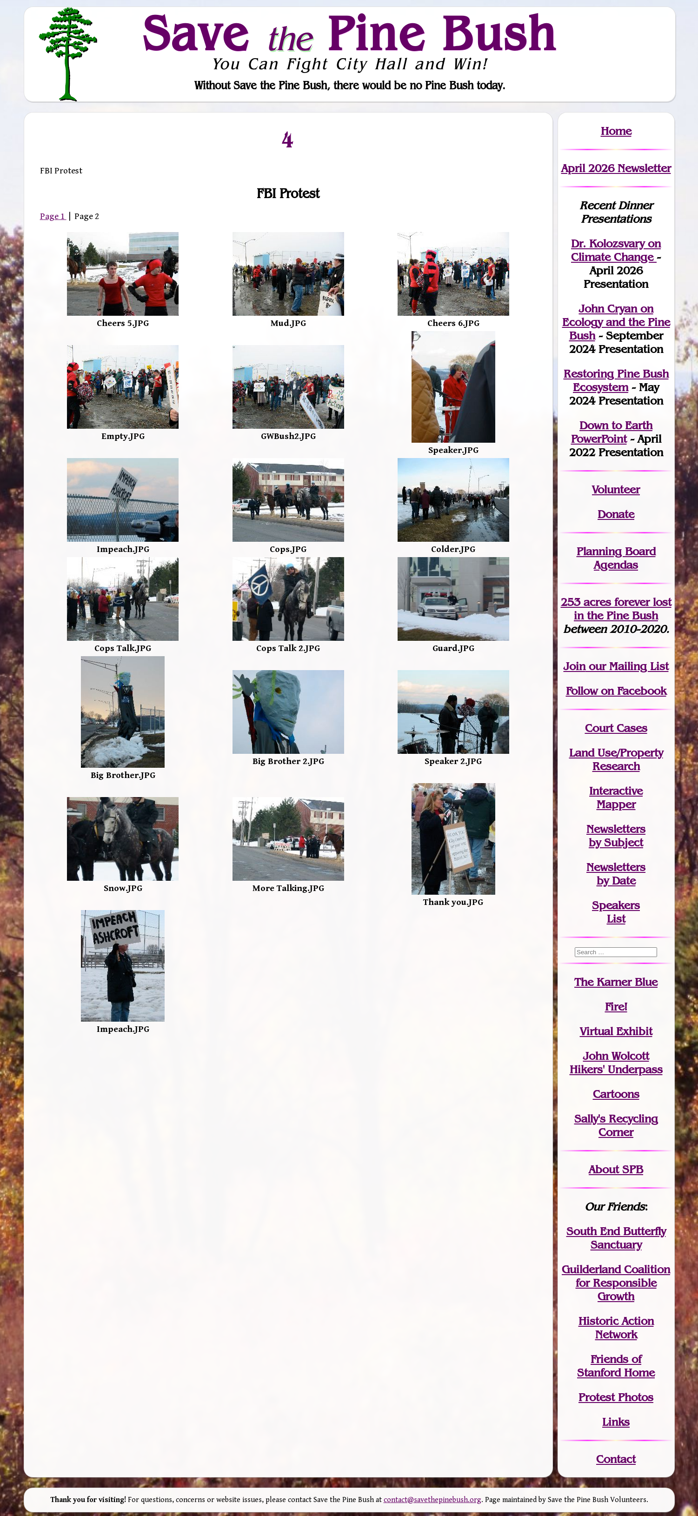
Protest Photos (615, 1397)
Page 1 (53, 216)
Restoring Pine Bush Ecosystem (616, 380)
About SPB (616, 1169)
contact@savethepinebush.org (432, 1500)
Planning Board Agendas (616, 558)
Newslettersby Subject (615, 835)
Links (616, 1422)
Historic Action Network (616, 1327)
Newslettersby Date (615, 873)
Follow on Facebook (616, 691)
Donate (616, 514)
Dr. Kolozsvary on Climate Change (616, 250)
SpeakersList (616, 911)
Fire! (616, 1006)
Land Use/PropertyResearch (616, 759)
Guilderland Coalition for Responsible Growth (616, 1283)
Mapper (616, 804)
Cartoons (616, 1094)
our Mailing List (627, 666)
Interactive (616, 791)
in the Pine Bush (622, 608)
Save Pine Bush (349, 33)
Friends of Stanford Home (616, 1365)
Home (616, 131)
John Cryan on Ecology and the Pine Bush (616, 322)
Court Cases (616, 728)
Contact (616, 1459)
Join (574, 666)
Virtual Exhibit (616, 1031)
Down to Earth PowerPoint (612, 432)
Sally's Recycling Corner (616, 1125)
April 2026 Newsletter (616, 168)
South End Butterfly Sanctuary (616, 1237)
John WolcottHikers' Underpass (616, 1062)
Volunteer (616, 489)
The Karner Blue (616, 982)
